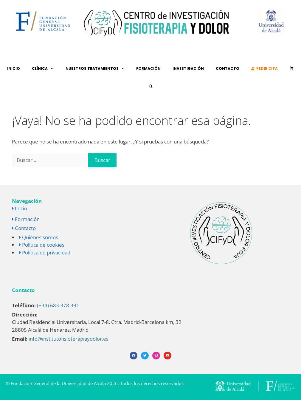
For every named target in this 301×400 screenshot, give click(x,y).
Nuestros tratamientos (98, 69)
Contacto (227, 68)
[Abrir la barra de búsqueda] (150, 86)
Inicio (13, 68)
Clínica (46, 69)
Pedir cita (264, 68)
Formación (148, 68)
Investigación (188, 68)
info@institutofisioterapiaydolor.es (68, 338)
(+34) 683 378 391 (58, 305)
